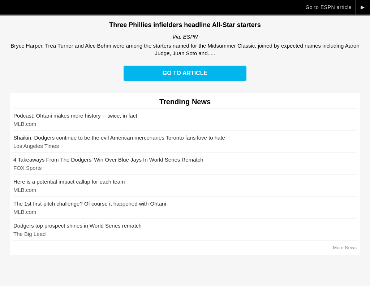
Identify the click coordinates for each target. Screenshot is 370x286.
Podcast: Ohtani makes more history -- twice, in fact (75, 116)
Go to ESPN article (328, 7)
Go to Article (185, 73)
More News (345, 247)
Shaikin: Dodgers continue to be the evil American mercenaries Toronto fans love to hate (119, 138)
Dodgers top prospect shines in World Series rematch (77, 226)
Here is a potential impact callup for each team (69, 182)
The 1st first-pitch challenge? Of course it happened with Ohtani (89, 204)
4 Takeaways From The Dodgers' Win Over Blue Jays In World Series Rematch (108, 160)
